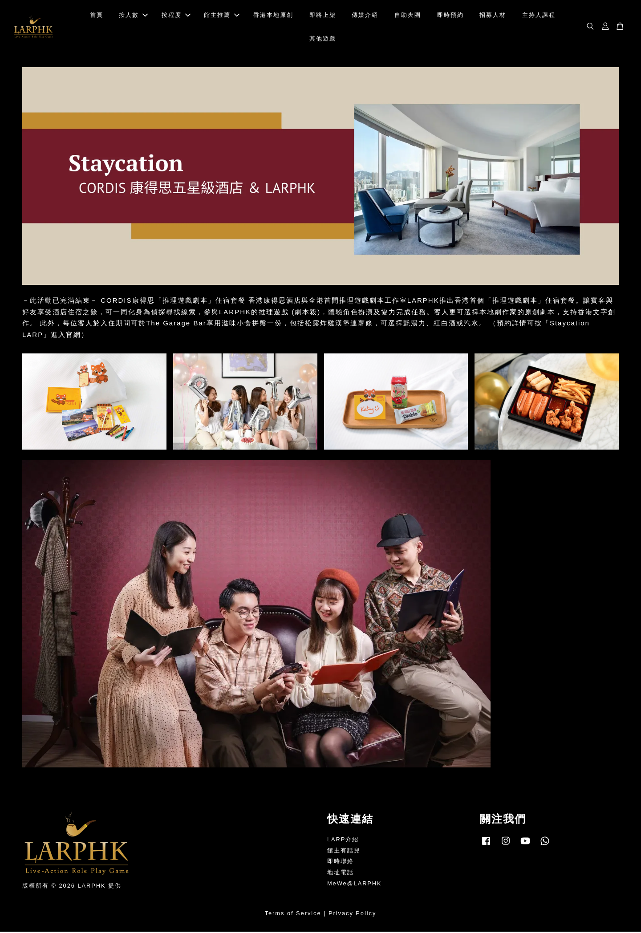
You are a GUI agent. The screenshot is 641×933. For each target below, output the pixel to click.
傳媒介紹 (365, 15)
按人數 (133, 15)
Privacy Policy (352, 914)
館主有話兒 (344, 851)
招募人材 (492, 15)
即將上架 (322, 15)
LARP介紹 (343, 840)
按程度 (176, 15)
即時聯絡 (340, 862)
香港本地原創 (273, 15)
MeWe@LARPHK (354, 884)
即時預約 (450, 15)
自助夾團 (407, 15)
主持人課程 (539, 15)
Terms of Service (293, 914)
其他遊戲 (322, 39)
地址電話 (340, 873)
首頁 (96, 15)
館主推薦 (221, 15)
